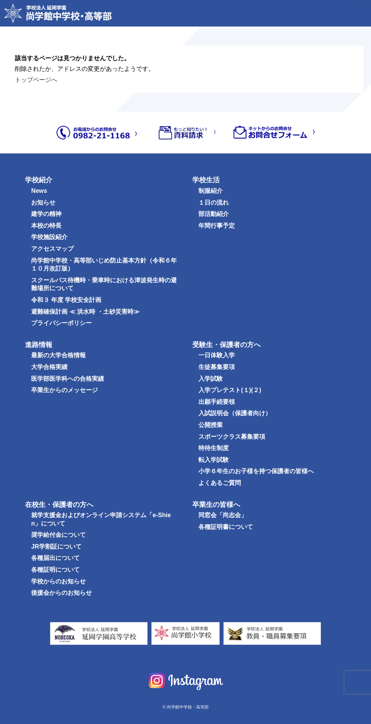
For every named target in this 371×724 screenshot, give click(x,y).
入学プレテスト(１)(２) (229, 390)
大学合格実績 (49, 367)
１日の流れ (213, 202)
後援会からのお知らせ (61, 593)
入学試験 (210, 378)
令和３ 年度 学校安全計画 (66, 300)
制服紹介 (210, 191)
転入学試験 (213, 460)
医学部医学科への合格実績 (67, 378)
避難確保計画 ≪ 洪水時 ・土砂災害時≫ (85, 311)
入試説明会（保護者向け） (234, 413)
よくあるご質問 (219, 483)
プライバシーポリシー (61, 323)
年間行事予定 (216, 225)
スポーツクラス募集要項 (231, 436)
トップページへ (36, 80)
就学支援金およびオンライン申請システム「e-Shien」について (101, 519)
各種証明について (55, 569)
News (39, 191)
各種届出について (55, 558)
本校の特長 (46, 225)
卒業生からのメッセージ (64, 390)
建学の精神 (46, 214)
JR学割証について (56, 546)
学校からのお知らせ (58, 581)
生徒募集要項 (216, 367)
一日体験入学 (216, 355)
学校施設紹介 (49, 237)
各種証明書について (225, 527)
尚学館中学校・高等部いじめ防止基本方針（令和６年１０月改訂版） (104, 264)
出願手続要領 (216, 402)
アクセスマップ (52, 249)
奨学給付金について (58, 535)
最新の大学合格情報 (58, 355)
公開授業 (210, 425)
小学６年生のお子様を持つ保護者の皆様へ (256, 471)
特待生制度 (213, 448)
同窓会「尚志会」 (222, 515)
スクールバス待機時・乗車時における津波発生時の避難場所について (104, 284)
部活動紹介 (213, 214)
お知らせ (43, 202)
